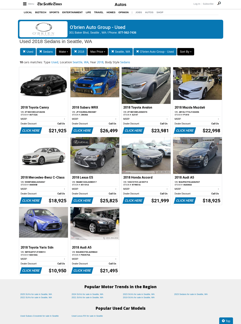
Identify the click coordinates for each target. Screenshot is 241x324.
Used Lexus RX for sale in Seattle (87, 316)
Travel (99, 12)
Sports (54, 12)
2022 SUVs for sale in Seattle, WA (36, 297)
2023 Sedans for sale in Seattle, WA (191, 294)
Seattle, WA (120, 51)
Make (63, 51)
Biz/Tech (40, 12)
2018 (79, 51)
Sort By (185, 51)
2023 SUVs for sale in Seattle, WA (139, 294)
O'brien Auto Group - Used (155, 51)
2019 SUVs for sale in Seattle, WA (139, 297)
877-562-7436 (127, 32)
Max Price (97, 51)
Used (28, 51)
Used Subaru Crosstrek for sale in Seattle (39, 316)
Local (28, 12)
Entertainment (72, 12)
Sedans (46, 51)
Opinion (123, 12)
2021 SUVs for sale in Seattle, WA (87, 297)
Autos (121, 4)
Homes (111, 12)
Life (88, 12)
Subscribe (208, 3)
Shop (159, 12)
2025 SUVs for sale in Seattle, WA (36, 294)
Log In (197, 3)
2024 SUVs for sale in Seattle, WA (87, 294)
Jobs (138, 12)
